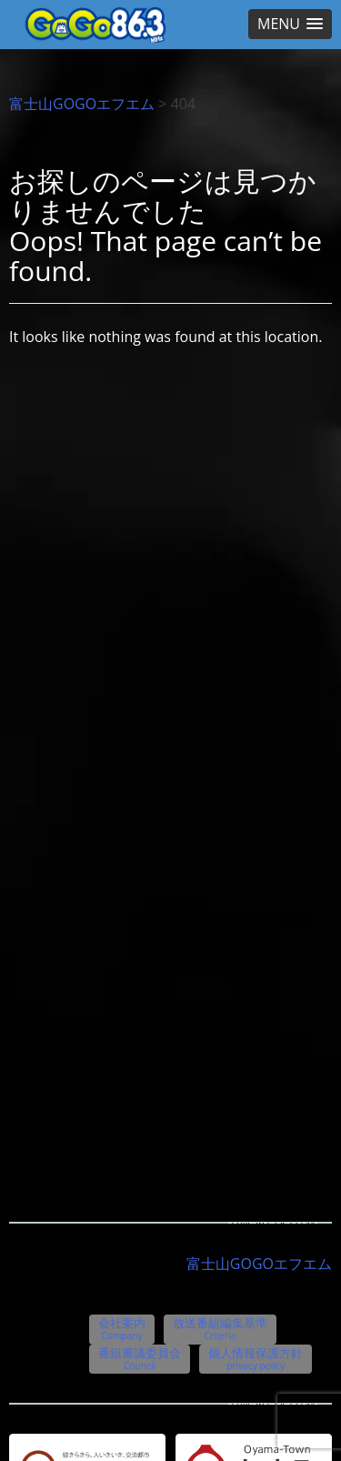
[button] (290, 24)
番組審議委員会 (139, 1358)
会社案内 (121, 1328)
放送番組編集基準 (220, 1328)
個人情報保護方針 (255, 1358)
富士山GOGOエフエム (82, 104)
